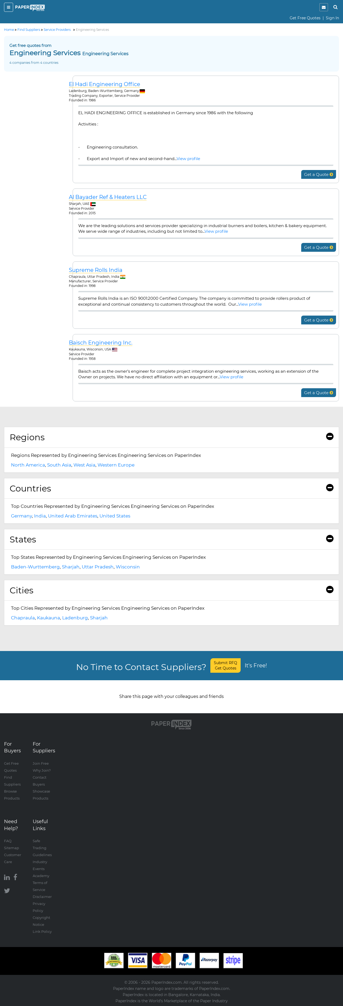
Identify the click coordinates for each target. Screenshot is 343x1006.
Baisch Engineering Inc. (100, 343)
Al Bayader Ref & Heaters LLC (108, 197)
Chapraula (23, 617)
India (40, 516)
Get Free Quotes (305, 18)
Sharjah (71, 566)
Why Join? (42, 770)
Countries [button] (171, 488)
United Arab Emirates (72, 516)
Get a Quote (318, 174)
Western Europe (116, 465)
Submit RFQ (225, 665)
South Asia (59, 465)
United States (114, 516)
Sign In (332, 18)
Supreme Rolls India (95, 270)
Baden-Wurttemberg (35, 566)
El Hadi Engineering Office (104, 84)
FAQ (8, 841)
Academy (41, 876)
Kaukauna (48, 617)
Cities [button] (171, 590)
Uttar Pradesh (98, 566)
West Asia (84, 465)
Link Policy (42, 931)
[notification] (323, 7)
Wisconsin (128, 566)
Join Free (41, 763)
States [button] (171, 539)
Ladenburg (75, 617)
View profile (188, 158)
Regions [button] (171, 437)
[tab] (171, 437)
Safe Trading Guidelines (42, 848)
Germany (21, 516)
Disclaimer (42, 896)
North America (28, 465)
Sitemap (11, 848)
